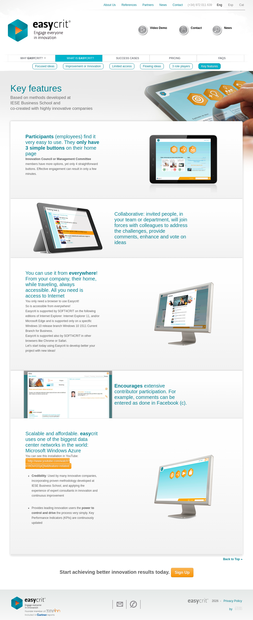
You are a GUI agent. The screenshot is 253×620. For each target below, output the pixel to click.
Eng (219, 5)
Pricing (174, 58)
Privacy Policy (233, 601)
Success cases (127, 58)
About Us (110, 5)
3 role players (181, 66)
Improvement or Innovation (83, 66)
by (235, 609)
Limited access (122, 66)
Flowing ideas (152, 66)
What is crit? (80, 58)
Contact (177, 5)
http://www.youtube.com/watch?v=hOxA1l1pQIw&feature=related (47, 463)
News (163, 5)
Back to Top (233, 559)
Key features (209, 66)
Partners (147, 5)
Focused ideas (44, 66)
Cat (241, 5)
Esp (230, 5)
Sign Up (182, 572)
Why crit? (33, 58)
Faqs (222, 58)
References (129, 5)
